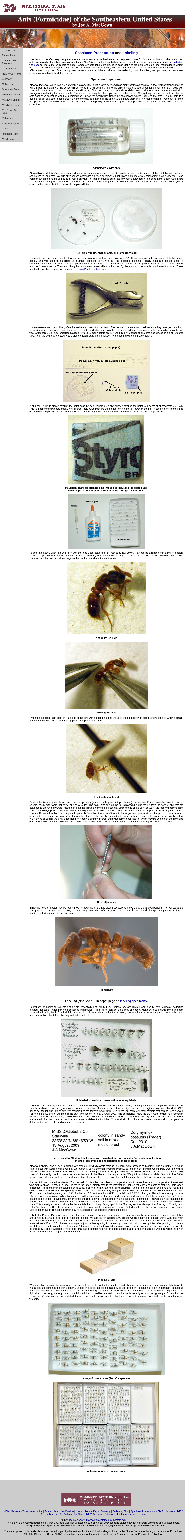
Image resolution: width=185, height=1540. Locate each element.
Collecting (7, 84)
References (8, 118)
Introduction (8, 50)
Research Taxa (10, 134)
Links (5, 128)
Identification (9, 68)
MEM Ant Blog (94, 1514)
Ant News (79, 1514)
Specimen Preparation (94, 53)
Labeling (130, 53)
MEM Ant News (10, 105)
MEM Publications (165, 1511)
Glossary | (106, 1511)
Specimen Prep (10, 89)
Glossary (7, 79)
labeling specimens (133, 1001)
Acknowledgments (12, 123)
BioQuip (78, 269)
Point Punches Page (95, 269)
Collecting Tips (121, 1511)
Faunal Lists (8, 55)
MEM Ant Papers (11, 94)
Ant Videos (66, 1514)
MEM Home (8, 139)
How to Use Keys (11, 73)
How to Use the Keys (87, 1511)
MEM (6, 1511)
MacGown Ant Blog (9, 111)
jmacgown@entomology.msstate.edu (106, 1520)
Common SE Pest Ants (9, 62)
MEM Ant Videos (11, 100)
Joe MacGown (76, 1520)
